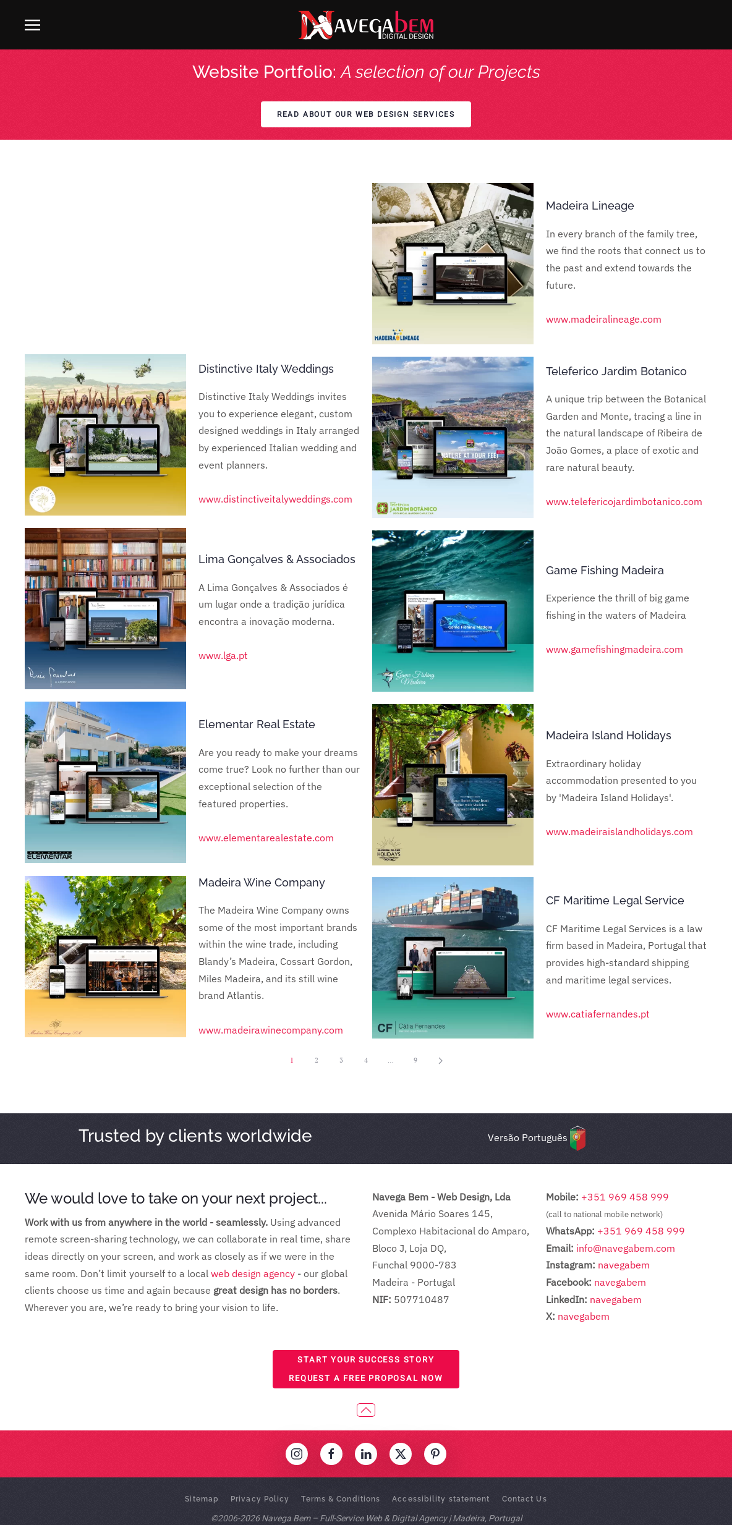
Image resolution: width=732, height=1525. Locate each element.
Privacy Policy (260, 1499)
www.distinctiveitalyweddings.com (275, 327)
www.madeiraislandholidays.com (619, 831)
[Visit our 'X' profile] (400, 1454)
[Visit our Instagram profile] (297, 1454)
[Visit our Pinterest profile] (435, 1454)
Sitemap (202, 1499)
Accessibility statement (441, 1499)
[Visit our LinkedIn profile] (366, 1454)
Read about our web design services (366, 114)
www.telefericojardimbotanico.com (624, 501)
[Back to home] (366, 24)
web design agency (253, 1273)
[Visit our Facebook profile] (331, 1454)
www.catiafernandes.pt (598, 1014)
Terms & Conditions (340, 1499)
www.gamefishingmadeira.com (614, 649)
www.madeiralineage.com (604, 319)
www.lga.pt (223, 484)
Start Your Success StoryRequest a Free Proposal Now (366, 1369)
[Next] (440, 1060)
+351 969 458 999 (624, 1197)
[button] (32, 24)
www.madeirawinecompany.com (270, 858)
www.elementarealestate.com (266, 666)
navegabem (624, 1265)
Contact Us (524, 1499)
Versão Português (528, 1137)
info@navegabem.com (625, 1248)
